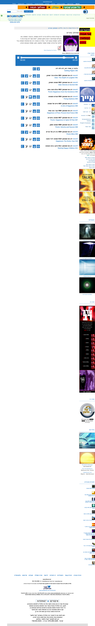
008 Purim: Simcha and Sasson (66, 127)
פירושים (34, 14)
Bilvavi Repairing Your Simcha (50, 50)
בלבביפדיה (28, 14)
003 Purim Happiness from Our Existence (63, 92)
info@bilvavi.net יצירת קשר (48, 581)
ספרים (47, 3)
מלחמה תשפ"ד (29, 11)
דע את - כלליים (63, 28)
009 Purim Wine (72, 134)
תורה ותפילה (45, 14)
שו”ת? (14, 3)
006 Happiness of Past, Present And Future (62, 113)
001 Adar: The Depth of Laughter (66, 77)
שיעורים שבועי (39, 3)
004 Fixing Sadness (71, 99)
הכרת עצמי (69, 14)
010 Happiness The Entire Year (67, 141)
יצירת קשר (70, 3)
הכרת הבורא (76, 14)
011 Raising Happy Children (68, 148)
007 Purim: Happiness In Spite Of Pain (64, 120)
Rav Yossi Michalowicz (87, 468)
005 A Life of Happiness (69, 106)
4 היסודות (56, 14)
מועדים (39, 14)
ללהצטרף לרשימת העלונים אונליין (15, 19)
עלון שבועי (29, 3)
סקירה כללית (61, 3)
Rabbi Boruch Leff (87, 472)
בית (77, 28)
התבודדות (62, 14)
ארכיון (53, 3)
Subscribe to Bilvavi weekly (15, 20)
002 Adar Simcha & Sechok (68, 85)
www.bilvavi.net (47, 2)
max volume (76, 57)
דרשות (51, 14)
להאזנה (18, 57)
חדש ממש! (21, 3)
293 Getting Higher (71, 70)
